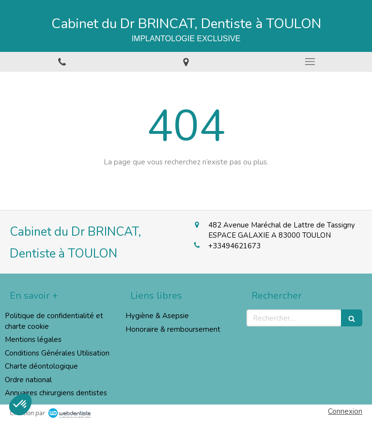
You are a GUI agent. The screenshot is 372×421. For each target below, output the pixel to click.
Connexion (345, 411)
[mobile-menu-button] (310, 61)
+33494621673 (234, 246)
